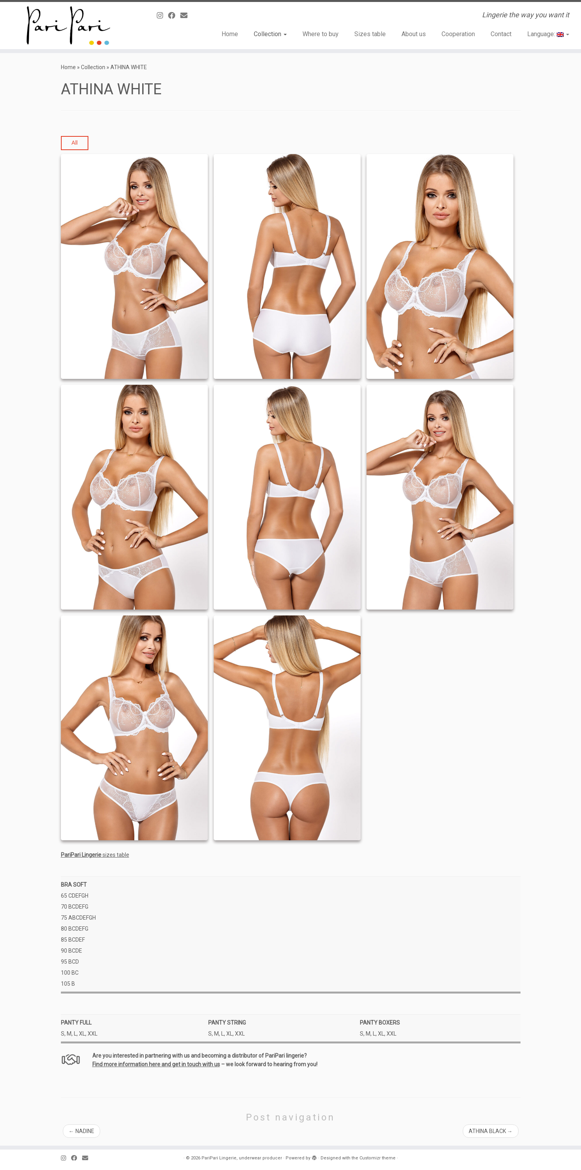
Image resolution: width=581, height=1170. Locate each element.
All (74, 143)
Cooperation (458, 34)
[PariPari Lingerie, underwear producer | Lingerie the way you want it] (67, 25)
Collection (270, 34)
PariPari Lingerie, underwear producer (242, 1158)
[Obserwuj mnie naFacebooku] (174, 15)
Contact (501, 34)
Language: (548, 34)
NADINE (81, 1131)
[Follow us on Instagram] (162, 15)
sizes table (95, 855)
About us (413, 34)
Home (230, 34)
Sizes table (370, 34)
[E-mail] (186, 15)
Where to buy (320, 34)
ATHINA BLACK (491, 1131)
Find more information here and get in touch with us (156, 1064)
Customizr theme (377, 1158)
